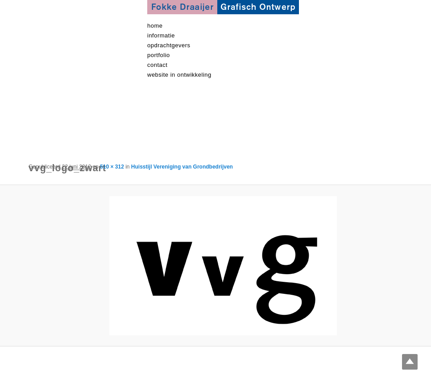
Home (155, 25)
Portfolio (158, 55)
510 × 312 (112, 167)
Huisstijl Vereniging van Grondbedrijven (182, 167)
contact (157, 65)
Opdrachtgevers (169, 45)
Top (410, 362)
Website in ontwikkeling (179, 74)
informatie (161, 35)
